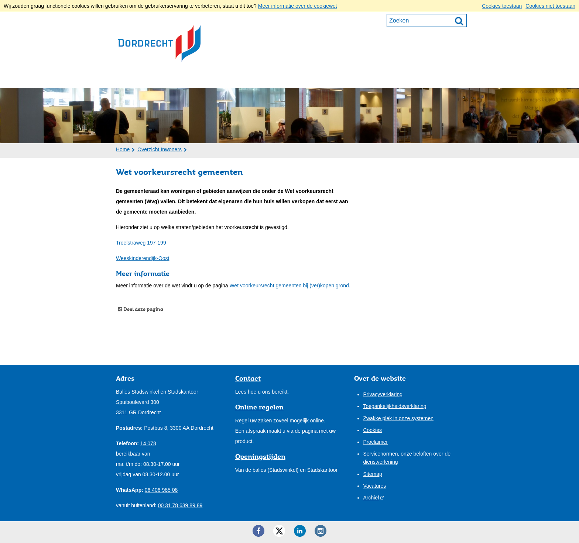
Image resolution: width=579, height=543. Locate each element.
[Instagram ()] (320, 531)
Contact (335, 77)
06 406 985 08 (161, 490)
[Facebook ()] (258, 531)
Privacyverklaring (382, 394)
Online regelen (259, 407)
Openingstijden (260, 456)
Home (123, 149)
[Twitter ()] (279, 531)
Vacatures (374, 486)
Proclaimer (375, 442)
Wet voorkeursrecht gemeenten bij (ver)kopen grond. (290, 285)
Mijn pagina (439, 77)
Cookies (372, 430)
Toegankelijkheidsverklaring (394, 406)
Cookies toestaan (502, 6)
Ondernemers (193, 77)
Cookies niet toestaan (550, 6)
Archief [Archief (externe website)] (371, 498)
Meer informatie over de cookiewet (297, 6)
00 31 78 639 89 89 (180, 505)
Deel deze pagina (142, 309)
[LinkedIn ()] (300, 531)
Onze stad (290, 77)
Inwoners (138, 77)
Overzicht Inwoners (159, 149)
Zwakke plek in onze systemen (398, 418)
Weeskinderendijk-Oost (142, 258)
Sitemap (372, 474)
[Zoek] (459, 20)
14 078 (148, 443)
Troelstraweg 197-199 (141, 243)
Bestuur (244, 77)
